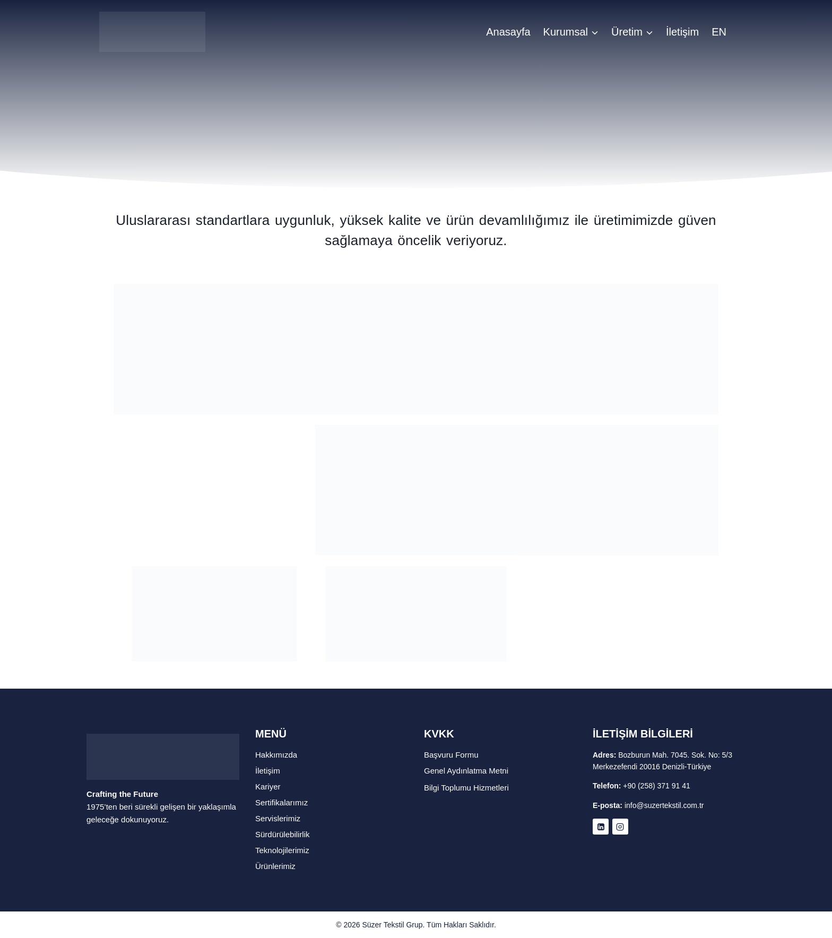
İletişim (682, 32)
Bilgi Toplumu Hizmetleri (466, 787)
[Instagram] (620, 827)
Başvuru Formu (451, 754)
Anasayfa (508, 32)
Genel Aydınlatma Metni (466, 770)
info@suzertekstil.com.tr (664, 805)
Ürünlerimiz (275, 866)
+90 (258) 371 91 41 (656, 785)
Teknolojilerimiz (282, 850)
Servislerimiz (277, 818)
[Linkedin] (601, 827)
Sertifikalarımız (281, 802)
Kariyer (268, 786)
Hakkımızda (276, 754)
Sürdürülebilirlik (282, 834)
